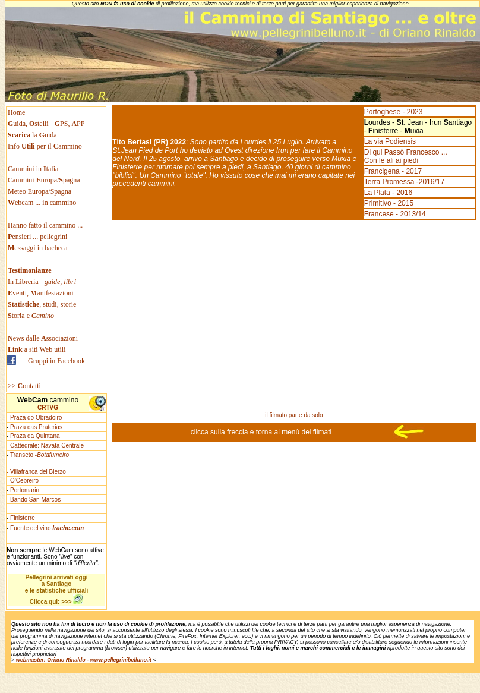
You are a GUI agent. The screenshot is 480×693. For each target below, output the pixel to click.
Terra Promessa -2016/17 (404, 182)
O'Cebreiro (24, 480)
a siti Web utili (37, 349)
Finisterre (22, 518)
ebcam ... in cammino (42, 203)
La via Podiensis (390, 141)
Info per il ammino (46, 146)
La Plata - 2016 (388, 192)
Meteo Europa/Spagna (39, 191)
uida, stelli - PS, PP (46, 123)
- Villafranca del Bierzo (36, 471)
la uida (33, 135)
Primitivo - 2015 (388, 203)
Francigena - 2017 (393, 171)
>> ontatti (24, 386)
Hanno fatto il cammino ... (45, 225)
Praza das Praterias (36, 427)
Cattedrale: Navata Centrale (47, 445)
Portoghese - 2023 (393, 112)
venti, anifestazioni (41, 293)
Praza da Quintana (34, 436)
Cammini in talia (33, 169)
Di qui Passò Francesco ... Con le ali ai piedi (405, 156)
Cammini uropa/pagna (44, 180)
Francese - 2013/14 (395, 214)
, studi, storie (42, 304)
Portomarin (24, 490)
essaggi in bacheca (38, 248)
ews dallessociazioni (43, 338)
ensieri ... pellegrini (37, 236)
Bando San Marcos (35, 499)
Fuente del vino (47, 528)
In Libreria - (42, 282)
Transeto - (39, 455)
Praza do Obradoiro (36, 417)
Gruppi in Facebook (56, 361)
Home (16, 112)
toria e (31, 315)
